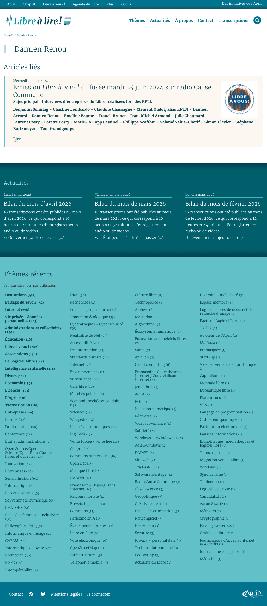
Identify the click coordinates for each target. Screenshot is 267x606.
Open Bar (81, 463)
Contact (205, 20)
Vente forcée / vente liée (94, 441)
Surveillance (84, 379)
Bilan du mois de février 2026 (223, 203)
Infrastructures (86, 555)
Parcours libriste (88, 496)
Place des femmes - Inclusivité (32, 516)
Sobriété (145, 430)
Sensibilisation (21, 478)
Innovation (18, 463)
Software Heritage (153, 474)
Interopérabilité (22, 570)
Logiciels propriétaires (93, 309)
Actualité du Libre (153, 562)
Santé (142, 350)
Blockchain (147, 525)
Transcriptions (233, 20)
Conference (18, 434)
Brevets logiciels (87, 503)
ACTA (142, 394)
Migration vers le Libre (222, 459)
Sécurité (144, 532)
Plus (109, 4)
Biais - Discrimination (157, 511)
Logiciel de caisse (217, 489)
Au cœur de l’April (218, 335)
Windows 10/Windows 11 (159, 438)
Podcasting (147, 555)
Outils (126, 4)
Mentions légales (66, 594)
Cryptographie (214, 518)
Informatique (20, 485)
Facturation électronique (223, 426)
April (11, 4)
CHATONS (17, 507)
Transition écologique (92, 316)
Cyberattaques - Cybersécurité (96, 326)
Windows (210, 467)
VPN (206, 405)
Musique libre (85, 470)
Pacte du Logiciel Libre (222, 320)
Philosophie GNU (23, 526)
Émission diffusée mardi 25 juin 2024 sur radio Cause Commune (112, 91)
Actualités (160, 20)
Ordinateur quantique (221, 419)
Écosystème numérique (158, 331)
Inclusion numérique (155, 408)
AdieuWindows (150, 445)
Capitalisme (212, 375)
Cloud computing (152, 364)
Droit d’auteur (21, 426)
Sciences (81, 412)
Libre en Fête (85, 532)
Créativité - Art (151, 503)
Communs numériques (93, 456)
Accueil (8, 35)
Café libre (82, 386)
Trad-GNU (147, 467)
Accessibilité (84, 342)
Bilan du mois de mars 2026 (130, 203)
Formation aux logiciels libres (160, 340)
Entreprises (19, 471)
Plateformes (213, 397)
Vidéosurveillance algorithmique (228, 366)
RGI (141, 401)
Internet (81, 364)
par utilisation (44, 285)
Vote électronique (88, 540)
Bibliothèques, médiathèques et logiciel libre (227, 443)
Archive (144, 309)
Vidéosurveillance (153, 423)
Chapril (80, 448)
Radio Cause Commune (157, 481)
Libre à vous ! (54, 4)
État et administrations (29, 441)
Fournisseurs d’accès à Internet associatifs (227, 542)
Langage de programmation (226, 412)
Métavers (210, 511)
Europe (15, 419)
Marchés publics (87, 393)
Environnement (87, 371)
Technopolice (149, 302)
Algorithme (147, 324)
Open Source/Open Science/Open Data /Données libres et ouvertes (30, 452)
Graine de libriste (217, 532)
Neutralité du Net (88, 335)
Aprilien (144, 357)
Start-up (210, 357)
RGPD (13, 562)
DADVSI (144, 452)
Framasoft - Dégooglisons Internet (93, 487)
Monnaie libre (214, 383)
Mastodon (146, 316)
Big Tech (81, 434)
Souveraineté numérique (30, 500)
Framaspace (213, 350)
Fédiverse (146, 416)
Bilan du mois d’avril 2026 (37, 203)
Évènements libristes (91, 525)
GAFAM (15, 540)
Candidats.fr (213, 496)
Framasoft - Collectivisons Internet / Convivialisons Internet (158, 375)
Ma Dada (210, 342)
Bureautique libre (217, 390)
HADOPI (80, 477)
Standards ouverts (89, 357)
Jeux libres (147, 387)
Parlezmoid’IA (86, 518)
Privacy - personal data (158, 540)
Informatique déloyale (28, 548)
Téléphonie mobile (89, 562)
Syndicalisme (214, 474)
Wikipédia (82, 419)
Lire (17, 139)
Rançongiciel (148, 518)
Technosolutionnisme (156, 547)
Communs (82, 511)
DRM (78, 295)
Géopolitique (148, 496)
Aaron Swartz (214, 503)
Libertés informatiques (93, 426)
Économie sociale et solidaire (95, 403)
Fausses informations (221, 434)
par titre (18, 285)
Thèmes (137, 20)
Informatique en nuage (29, 533)
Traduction (212, 481)
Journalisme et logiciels (222, 551)
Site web (145, 459)
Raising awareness (218, 525)
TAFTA (208, 328)
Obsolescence (149, 489)
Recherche (82, 302)
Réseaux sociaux (23, 493)
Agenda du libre (86, 4)
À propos (184, 20)
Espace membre (216, 302)
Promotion (18, 555)
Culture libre (148, 295)
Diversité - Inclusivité (221, 295)
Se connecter (98, 594)
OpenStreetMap (87, 547)
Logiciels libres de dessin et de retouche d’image (226, 311)
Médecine (210, 558)
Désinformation (87, 350)
